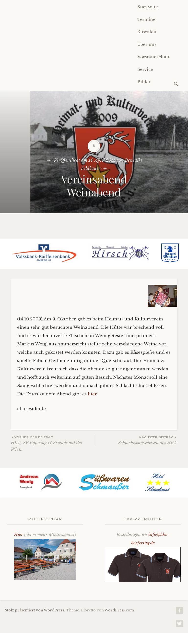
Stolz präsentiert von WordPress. (35, 610)
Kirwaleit (147, 31)
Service (145, 69)
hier (92, 394)
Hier (18, 534)
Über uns (146, 44)
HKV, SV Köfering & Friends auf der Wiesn (52, 443)
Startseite (147, 6)
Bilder (144, 81)
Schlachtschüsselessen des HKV (135, 440)
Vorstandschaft (153, 56)
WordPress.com (119, 610)
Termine (146, 19)
